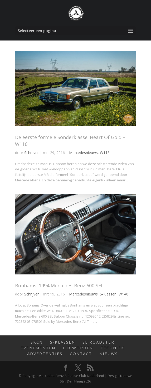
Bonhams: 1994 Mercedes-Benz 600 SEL (59, 285)
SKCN (37, 342)
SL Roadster (98, 342)
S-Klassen (108, 294)
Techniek (112, 347)
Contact (81, 353)
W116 (105, 152)
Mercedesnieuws (83, 152)
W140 (123, 294)
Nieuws (108, 353)
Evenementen (38, 347)
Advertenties (44, 353)
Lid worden (78, 347)
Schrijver (31, 152)
